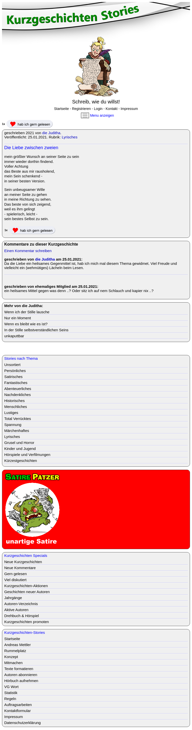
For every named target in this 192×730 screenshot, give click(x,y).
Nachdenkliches (17, 394)
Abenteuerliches (17, 388)
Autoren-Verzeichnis (21, 604)
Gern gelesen (15, 574)
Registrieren (81, 109)
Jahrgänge (13, 598)
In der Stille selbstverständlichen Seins (36, 330)
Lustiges (11, 412)
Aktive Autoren (16, 610)
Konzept (11, 657)
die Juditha (51, 133)
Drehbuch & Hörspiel (21, 616)
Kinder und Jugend (20, 448)
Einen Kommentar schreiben (28, 251)
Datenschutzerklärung (22, 723)
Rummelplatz (15, 651)
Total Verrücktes (17, 418)
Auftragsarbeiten (18, 705)
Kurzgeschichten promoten (26, 622)
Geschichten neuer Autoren (27, 592)
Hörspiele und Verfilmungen (27, 454)
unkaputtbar (14, 336)
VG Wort (11, 687)
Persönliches (15, 370)
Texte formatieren (18, 669)
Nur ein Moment (17, 318)
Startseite (61, 109)
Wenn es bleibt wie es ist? (26, 324)
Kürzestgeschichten (20, 460)
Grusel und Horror (19, 442)
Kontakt (112, 109)
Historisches (14, 400)
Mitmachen (13, 663)
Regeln (10, 699)
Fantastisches (16, 382)
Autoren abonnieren (20, 675)
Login (98, 109)
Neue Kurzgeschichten (23, 562)
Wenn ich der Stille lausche (27, 312)
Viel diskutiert (15, 580)
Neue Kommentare (20, 568)
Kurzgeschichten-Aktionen (26, 586)
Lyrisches (70, 137)
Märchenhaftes (16, 430)
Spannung (12, 424)
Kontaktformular (17, 711)
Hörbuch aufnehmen (21, 681)
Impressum (129, 109)
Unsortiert (12, 365)
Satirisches (13, 376)
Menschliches (15, 406)
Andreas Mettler (17, 645)
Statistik (11, 693)
